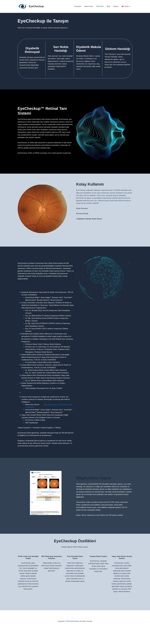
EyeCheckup (36, 6)
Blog (108, 6)
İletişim (115, 6)
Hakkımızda (88, 6)
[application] (130, 6)
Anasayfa (77, 6)
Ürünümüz (100, 6)
